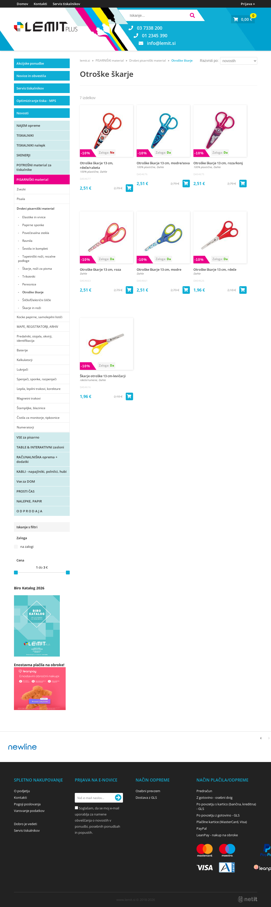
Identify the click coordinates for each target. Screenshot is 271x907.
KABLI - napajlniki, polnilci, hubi (41, 471)
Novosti (22, 113)
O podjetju (22, 791)
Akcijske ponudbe (30, 63)
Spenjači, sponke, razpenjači (37, 379)
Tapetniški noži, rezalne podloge (37, 258)
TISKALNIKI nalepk (30, 145)
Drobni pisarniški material (35, 208)
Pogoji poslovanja (27, 804)
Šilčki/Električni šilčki (36, 300)
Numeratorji (25, 427)
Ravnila (27, 241)
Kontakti (40, 4)
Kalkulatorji (24, 360)
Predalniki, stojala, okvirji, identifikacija (34, 338)
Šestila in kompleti (35, 248)
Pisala (21, 199)
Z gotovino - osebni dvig (214, 797)
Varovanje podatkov (29, 810)
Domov (22, 4)
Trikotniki (28, 276)
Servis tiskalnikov (66, 4)
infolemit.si (161, 43)
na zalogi (26, 546)
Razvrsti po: (209, 61)
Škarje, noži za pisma (37, 268)
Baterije (22, 350)
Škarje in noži (31, 308)
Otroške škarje (33, 292)
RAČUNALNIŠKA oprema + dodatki (36, 459)
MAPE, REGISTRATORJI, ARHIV (37, 326)
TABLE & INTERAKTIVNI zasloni (40, 447)
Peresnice (29, 284)
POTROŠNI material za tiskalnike (33, 167)
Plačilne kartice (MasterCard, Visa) (221, 822)
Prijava (248, 4)
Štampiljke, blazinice (31, 408)
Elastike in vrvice (34, 217)
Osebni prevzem (148, 791)
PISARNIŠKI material (32, 179)
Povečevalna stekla (35, 233)
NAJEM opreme (28, 125)
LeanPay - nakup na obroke (217, 835)
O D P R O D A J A (29, 511)
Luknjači (22, 369)
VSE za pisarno (27, 437)
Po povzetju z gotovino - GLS (218, 815)
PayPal (201, 828)
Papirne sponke (33, 225)
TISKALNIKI (25, 135)
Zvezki (21, 189)
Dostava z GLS (146, 797)
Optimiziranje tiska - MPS (36, 100)
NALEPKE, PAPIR (29, 501)
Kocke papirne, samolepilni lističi (39, 317)
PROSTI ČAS (25, 491)
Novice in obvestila (31, 76)
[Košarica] (243, 19)
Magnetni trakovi (29, 398)
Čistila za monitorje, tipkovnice (38, 417)
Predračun (204, 791)
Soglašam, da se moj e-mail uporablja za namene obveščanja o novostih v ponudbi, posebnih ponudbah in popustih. (97, 820)
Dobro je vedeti (25, 824)
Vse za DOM (25, 481)
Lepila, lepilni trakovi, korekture (39, 389)
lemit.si (85, 60)
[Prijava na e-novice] (118, 798)
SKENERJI (23, 155)
